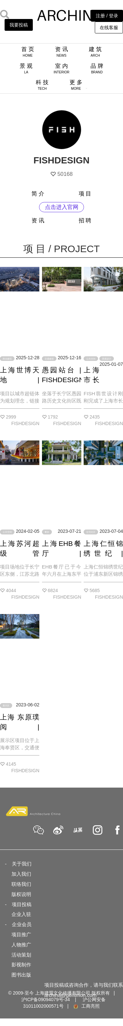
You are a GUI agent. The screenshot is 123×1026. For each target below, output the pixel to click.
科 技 (42, 84)
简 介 (37, 194)
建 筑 (95, 51)
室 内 (61, 68)
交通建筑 (49, 358)
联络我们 (21, 884)
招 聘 (85, 220)
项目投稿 (21, 904)
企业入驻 (21, 914)
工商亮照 (86, 1006)
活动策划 (21, 955)
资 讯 (61, 51)
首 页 (27, 51)
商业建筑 (7, 358)
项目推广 (21, 934)
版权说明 (21, 894)
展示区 (6, 705)
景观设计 (106, 358)
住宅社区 (90, 532)
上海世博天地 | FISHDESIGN (21, 379)
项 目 (85, 194)
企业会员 (21, 924)
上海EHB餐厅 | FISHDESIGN (63, 553)
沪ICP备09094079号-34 (45, 999)
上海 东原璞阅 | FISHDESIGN (21, 726)
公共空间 (90, 358)
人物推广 (21, 944)
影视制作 (21, 964)
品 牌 (97, 68)
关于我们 (21, 864)
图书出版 (21, 975)
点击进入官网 (61, 207)
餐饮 (47, 532)
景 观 (26, 68)
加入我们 (21, 874)
